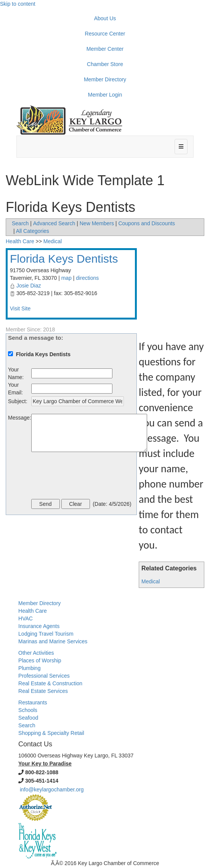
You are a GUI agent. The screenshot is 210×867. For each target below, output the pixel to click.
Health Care (20, 241)
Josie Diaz (28, 286)
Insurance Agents (38, 626)
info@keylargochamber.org (52, 789)
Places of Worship (39, 660)
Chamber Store (105, 64)
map (66, 278)
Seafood (28, 718)
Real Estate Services (43, 691)
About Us (105, 18)
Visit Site (20, 308)
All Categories (32, 231)
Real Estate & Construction (50, 683)
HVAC (25, 618)
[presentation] (89, 476)
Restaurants (32, 702)
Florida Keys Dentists (64, 258)
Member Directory (105, 79)
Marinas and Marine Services (52, 641)
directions (87, 278)
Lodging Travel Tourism (45, 634)
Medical (150, 581)
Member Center (105, 49)
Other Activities (36, 653)
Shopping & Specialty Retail (51, 733)
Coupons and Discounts (146, 223)
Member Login (105, 95)
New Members (97, 223)
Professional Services (44, 676)
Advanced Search (54, 223)
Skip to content (17, 4)
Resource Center (105, 34)
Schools (27, 710)
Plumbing (29, 668)
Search (20, 223)
